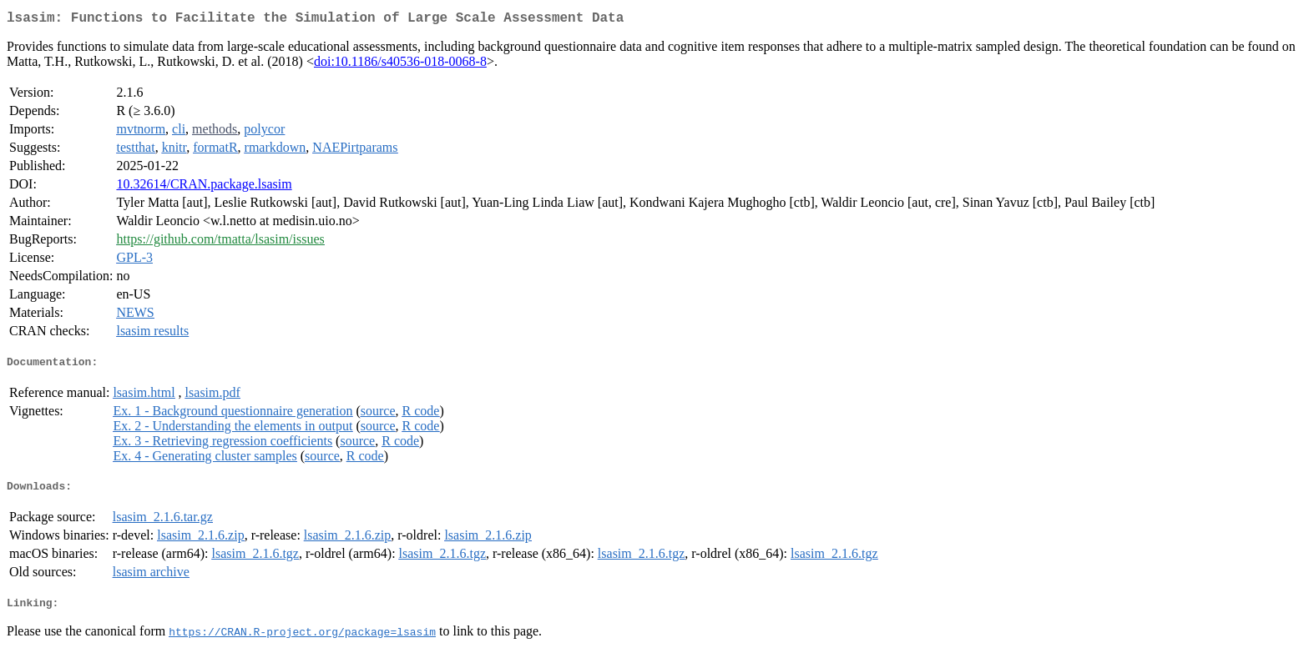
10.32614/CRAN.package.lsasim (203, 187)
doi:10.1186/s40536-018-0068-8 (400, 65)
